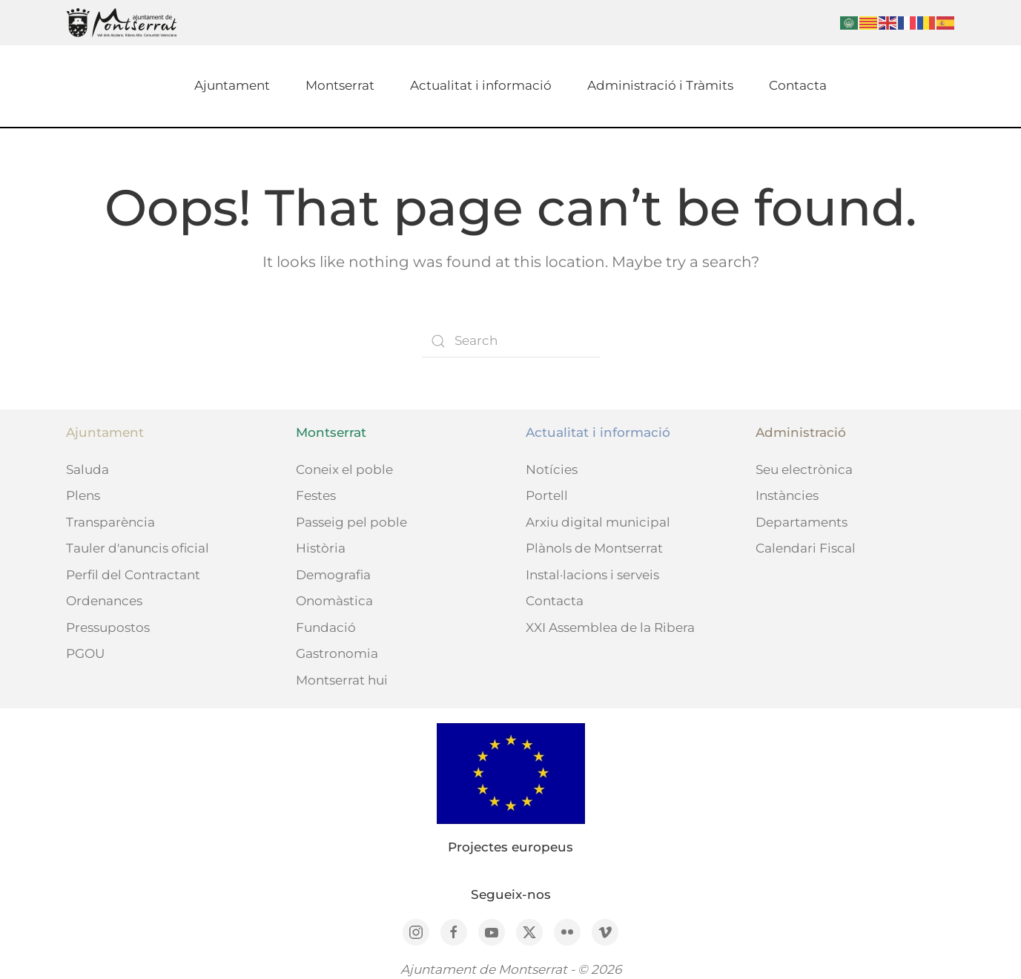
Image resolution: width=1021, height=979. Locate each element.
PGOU (85, 653)
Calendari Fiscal (806, 548)
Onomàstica (334, 600)
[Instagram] (416, 932)
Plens (83, 495)
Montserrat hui (342, 680)
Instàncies (787, 495)
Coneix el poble (344, 469)
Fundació (326, 627)
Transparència (110, 522)
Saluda (87, 469)
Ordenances (104, 600)
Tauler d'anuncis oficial (137, 548)
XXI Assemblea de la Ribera (610, 627)
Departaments (801, 522)
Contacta (798, 85)
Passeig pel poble (351, 522)
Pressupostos (108, 627)
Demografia (333, 574)
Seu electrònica (804, 469)
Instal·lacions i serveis (592, 574)
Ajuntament (232, 85)
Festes (316, 495)
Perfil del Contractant (133, 574)
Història (321, 548)
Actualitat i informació (481, 85)
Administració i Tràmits (660, 85)
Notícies (552, 469)
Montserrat (339, 85)
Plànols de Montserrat (594, 548)
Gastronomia (337, 653)
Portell (547, 495)
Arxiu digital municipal (598, 522)
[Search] (511, 341)
